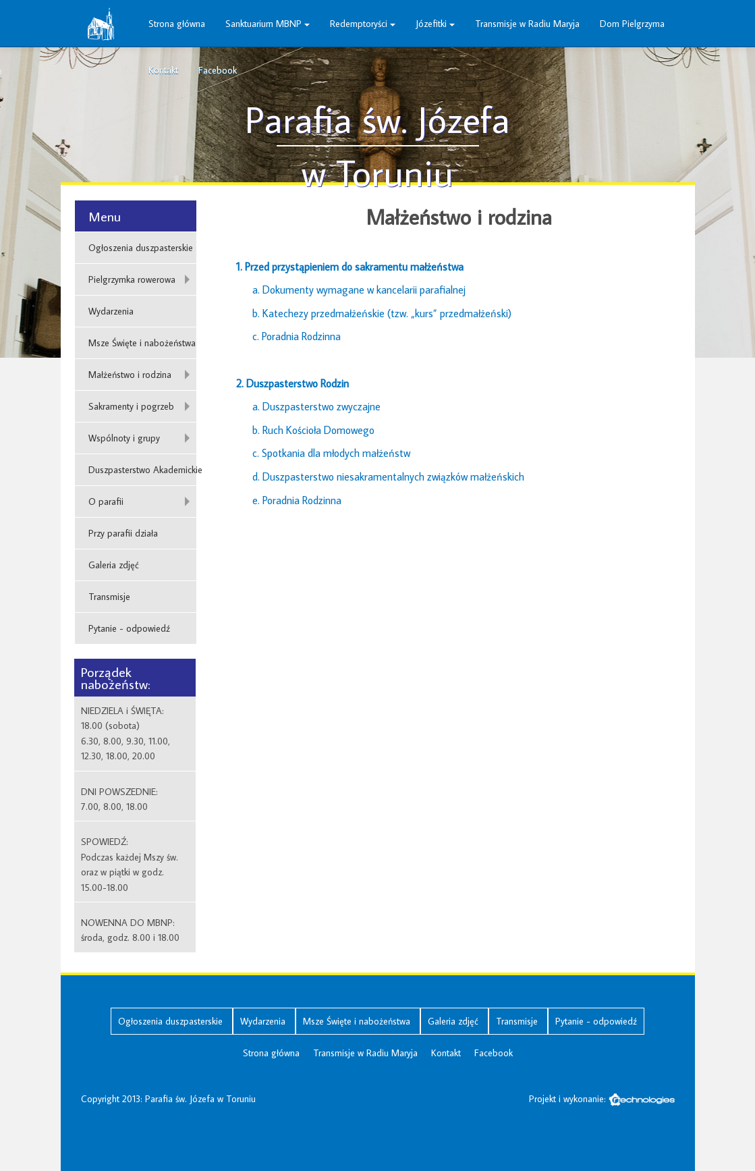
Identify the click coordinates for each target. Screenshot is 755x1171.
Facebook (217, 70)
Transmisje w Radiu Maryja (527, 24)
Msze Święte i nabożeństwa (142, 343)
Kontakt (163, 70)
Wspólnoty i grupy (124, 438)
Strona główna (176, 24)
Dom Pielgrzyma (632, 24)
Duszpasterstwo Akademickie (142, 470)
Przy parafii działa (123, 533)
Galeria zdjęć (113, 565)
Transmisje (109, 597)
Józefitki (435, 24)
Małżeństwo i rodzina (129, 375)
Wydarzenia (111, 311)
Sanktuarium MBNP (267, 24)
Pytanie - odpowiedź (129, 628)
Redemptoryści (362, 24)
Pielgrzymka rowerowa (131, 279)
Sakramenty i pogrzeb (131, 406)
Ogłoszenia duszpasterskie (140, 248)
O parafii (105, 501)
